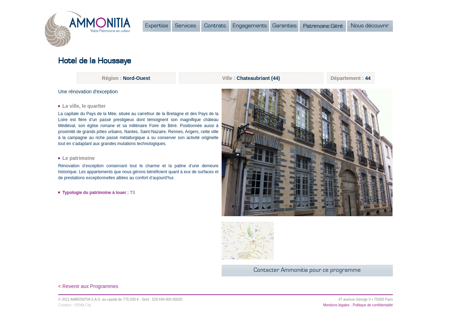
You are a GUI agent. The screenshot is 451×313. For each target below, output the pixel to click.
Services (186, 26)
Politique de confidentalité (373, 305)
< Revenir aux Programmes (88, 286)
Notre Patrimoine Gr (322, 26)
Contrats (215, 26)
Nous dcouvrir (370, 26)
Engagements (249, 26)
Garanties (284, 26)
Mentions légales (336, 305)
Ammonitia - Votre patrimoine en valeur (87, 29)
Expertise (157, 26)
